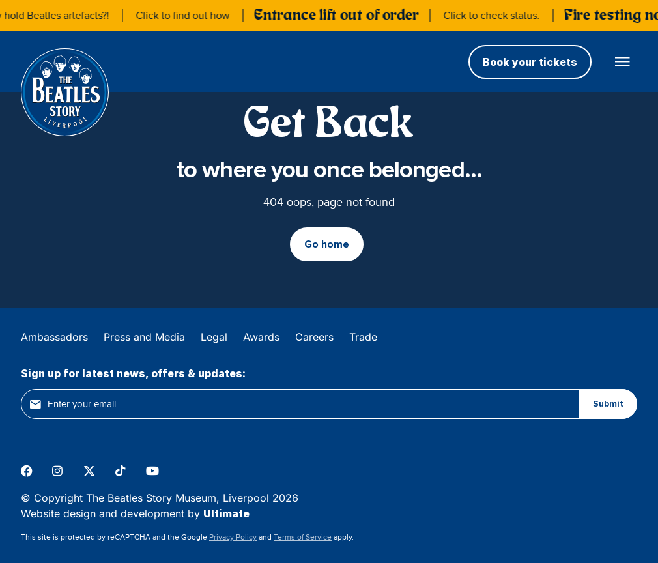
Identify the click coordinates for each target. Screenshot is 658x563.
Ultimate (226, 513)
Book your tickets (530, 61)
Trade (363, 336)
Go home (326, 244)
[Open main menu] (622, 61)
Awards (261, 336)
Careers (314, 336)
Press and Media (144, 336)
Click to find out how (185, 15)
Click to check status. (494, 15)
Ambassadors (54, 336)
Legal (214, 336)
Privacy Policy (233, 536)
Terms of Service (303, 536)
